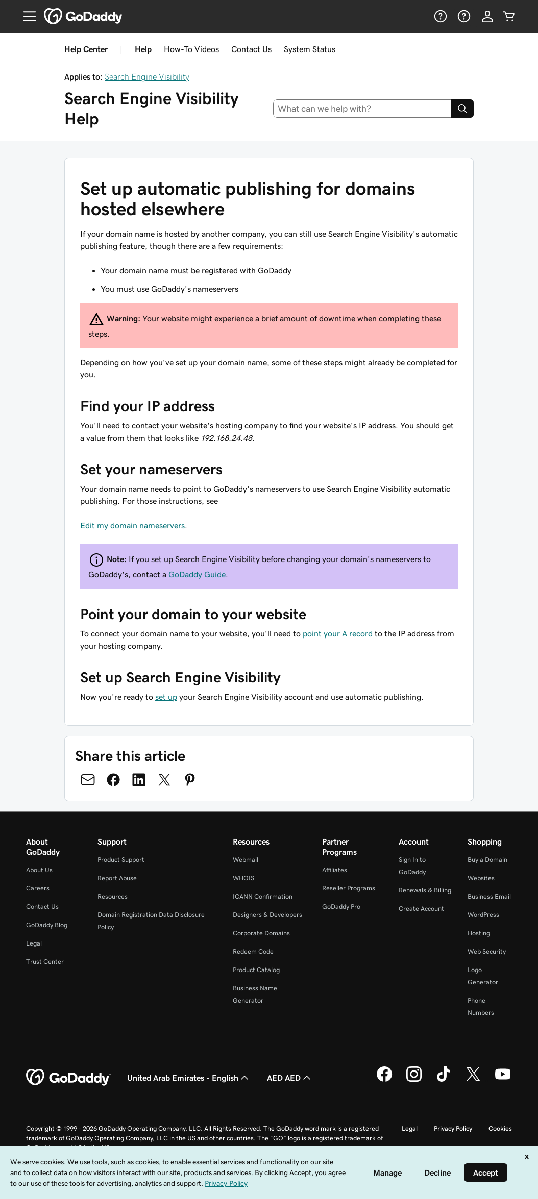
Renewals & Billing (425, 890)
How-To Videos (191, 49)
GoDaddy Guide (197, 574)
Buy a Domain (487, 859)
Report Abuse (117, 878)
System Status (309, 49)
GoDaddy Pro (341, 906)
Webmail (245, 859)
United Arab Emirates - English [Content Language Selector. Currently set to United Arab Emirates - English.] (189, 1078)
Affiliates (334, 869)
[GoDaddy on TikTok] (443, 1080)
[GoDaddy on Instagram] (414, 1080)
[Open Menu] (25, 16)
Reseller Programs (348, 888)
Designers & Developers (267, 914)
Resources (112, 896)
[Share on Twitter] (164, 779)
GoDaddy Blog (46, 925)
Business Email (489, 896)
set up (166, 697)
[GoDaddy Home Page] (68, 1077)
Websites (481, 878)
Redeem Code (253, 951)
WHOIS (243, 878)
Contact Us (251, 49)
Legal (34, 943)
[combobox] (362, 108)
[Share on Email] (88, 779)
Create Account (421, 908)
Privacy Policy (453, 1128)
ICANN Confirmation (262, 896)
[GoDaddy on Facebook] (384, 1080)
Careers (38, 888)
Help (143, 49)
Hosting (479, 933)
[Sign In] (487, 16)
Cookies (500, 1128)
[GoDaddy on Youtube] (503, 1080)
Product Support (120, 859)
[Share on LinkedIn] (139, 779)
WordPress (483, 914)
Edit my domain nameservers (132, 525)
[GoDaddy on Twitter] (473, 1080)
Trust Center (45, 961)
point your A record (338, 633)
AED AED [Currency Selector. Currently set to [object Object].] (290, 1078)
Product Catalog (256, 969)
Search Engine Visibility (147, 76)
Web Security (487, 951)
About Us (39, 869)
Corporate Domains (261, 933)
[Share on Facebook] (113, 779)
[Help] (439, 16)
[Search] (462, 108)
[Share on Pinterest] (190, 779)
